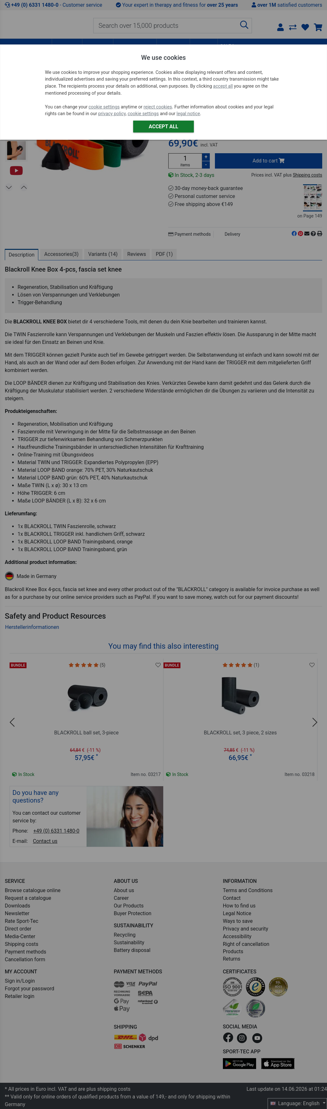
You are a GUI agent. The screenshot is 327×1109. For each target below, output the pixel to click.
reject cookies (158, 107)
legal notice (188, 113)
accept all (223, 86)
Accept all (163, 126)
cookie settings (103, 107)
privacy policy (111, 113)
